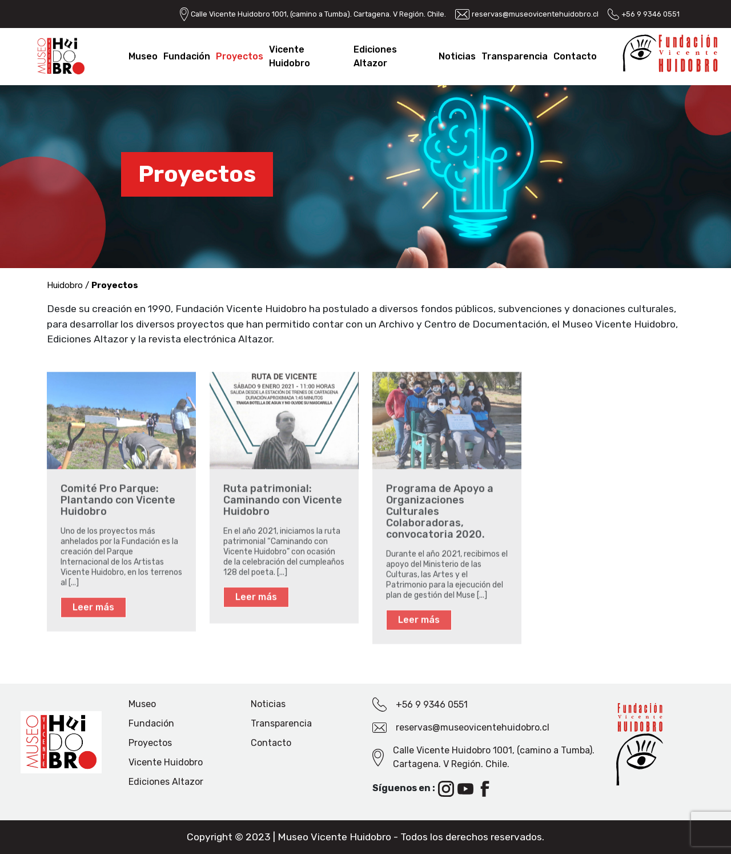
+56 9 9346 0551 (650, 14)
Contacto (575, 56)
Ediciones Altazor (165, 781)
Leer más (93, 610)
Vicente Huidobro (165, 762)
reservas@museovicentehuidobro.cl (535, 14)
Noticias (457, 56)
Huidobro (65, 285)
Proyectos (239, 56)
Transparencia (514, 56)
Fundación (186, 56)
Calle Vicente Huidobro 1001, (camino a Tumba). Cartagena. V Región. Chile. (318, 14)
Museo (143, 56)
